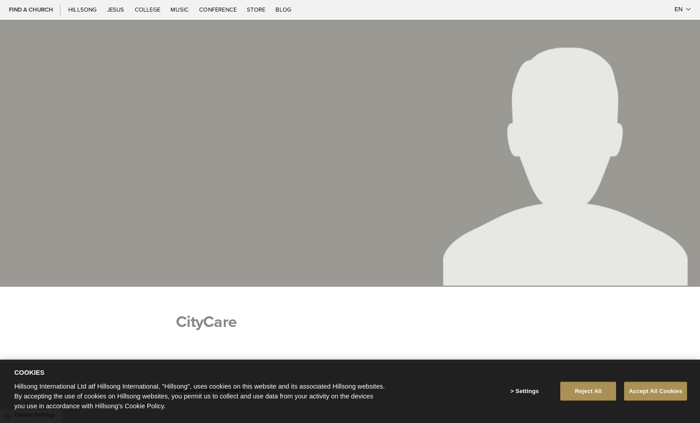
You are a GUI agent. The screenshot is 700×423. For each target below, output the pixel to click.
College (148, 9)
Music (180, 9)
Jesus (116, 9)
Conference (218, 9)
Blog (283, 9)
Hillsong (83, 9)
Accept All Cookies (656, 392)
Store (257, 9)
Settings (527, 392)
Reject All (588, 392)
